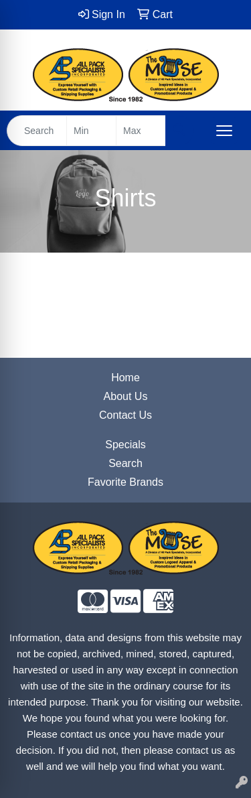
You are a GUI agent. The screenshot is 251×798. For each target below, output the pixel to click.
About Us (126, 396)
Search (125, 463)
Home (125, 377)
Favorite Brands (125, 482)
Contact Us (125, 415)
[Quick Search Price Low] (91, 130)
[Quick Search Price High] (141, 130)
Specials (125, 444)
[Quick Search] (37, 130)
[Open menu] (224, 130)
